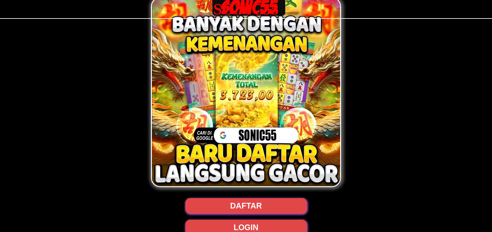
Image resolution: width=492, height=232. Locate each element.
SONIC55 (246, 9)
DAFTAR (246, 205)
